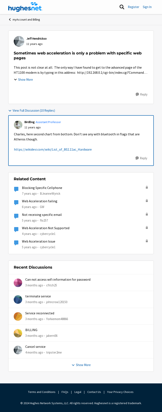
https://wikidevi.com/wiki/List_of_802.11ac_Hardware (53, 149)
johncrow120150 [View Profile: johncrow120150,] (56, 302)
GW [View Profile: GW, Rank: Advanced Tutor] (42, 207)
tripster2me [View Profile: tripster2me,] (54, 352)
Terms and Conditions (41, 392)
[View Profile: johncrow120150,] (18, 299)
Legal (77, 392)
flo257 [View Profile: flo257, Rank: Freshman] (44, 220)
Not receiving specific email (42, 215)
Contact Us (94, 392)
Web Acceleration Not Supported (45, 228)
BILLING (31, 330)
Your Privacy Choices (120, 392)
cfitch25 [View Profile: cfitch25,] (51, 285)
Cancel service (35, 347)
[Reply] (141, 94)
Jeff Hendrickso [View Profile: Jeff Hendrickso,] (36, 38)
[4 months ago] (34, 352)
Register (133, 7)
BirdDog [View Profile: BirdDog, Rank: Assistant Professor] (29, 122)
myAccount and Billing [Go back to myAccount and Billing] (24, 19)
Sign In (147, 7)
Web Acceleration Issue (38, 241)
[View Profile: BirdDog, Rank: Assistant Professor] (18, 125)
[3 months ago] (34, 285)
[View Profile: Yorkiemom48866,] (18, 316)
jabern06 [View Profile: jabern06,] (51, 336)
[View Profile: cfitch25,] (18, 283)
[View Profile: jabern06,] (18, 333)
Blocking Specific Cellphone (42, 188)
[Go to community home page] (25, 7)
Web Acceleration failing (39, 201)
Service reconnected (39, 313)
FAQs (65, 392)
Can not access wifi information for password (57, 279)
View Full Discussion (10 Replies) (31, 110)
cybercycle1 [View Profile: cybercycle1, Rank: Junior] (47, 234)
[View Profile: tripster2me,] (18, 350)
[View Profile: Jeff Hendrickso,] (19, 41)
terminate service (38, 296)
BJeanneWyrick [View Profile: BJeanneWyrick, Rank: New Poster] (50, 193)
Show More (23, 80)
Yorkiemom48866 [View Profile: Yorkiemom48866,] (57, 319)
